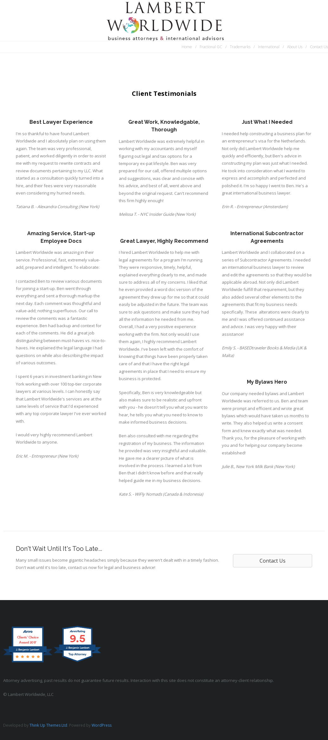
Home (187, 47)
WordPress (102, 725)
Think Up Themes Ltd (48, 725)
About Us (294, 47)
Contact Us (319, 47)
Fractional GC (211, 47)
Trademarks (240, 47)
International (269, 47)
